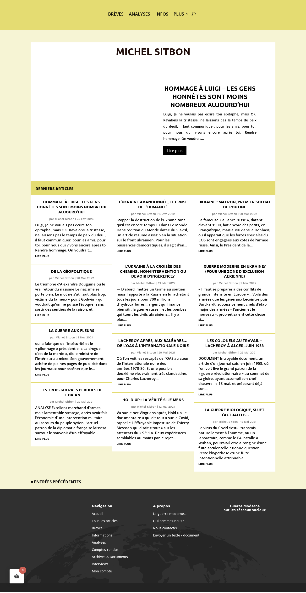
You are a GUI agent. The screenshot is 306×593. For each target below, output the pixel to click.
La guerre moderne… (169, 513)
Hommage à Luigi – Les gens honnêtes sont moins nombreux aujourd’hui (210, 96)
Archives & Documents (110, 556)
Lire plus (175, 150)
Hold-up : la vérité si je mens (153, 399)
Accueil (97, 513)
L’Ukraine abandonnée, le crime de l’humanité (153, 204)
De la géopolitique (71, 271)
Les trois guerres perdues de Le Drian (71, 392)
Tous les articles (105, 521)
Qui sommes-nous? (168, 521)
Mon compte (102, 571)
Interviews (100, 564)
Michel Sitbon (64, 219)
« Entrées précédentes (56, 482)
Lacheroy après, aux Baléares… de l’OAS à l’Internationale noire (153, 343)
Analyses (139, 14)
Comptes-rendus (105, 549)
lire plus (42, 256)
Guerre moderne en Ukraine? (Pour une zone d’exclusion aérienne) (235, 271)
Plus (179, 14)
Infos (161, 14)
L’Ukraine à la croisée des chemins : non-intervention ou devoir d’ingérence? (153, 271)
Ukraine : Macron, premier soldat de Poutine (234, 204)
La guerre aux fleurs (71, 330)
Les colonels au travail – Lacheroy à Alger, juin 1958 (234, 343)
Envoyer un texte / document (176, 535)
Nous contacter (165, 528)
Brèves (116, 14)
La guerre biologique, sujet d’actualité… (234, 412)
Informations (102, 535)
